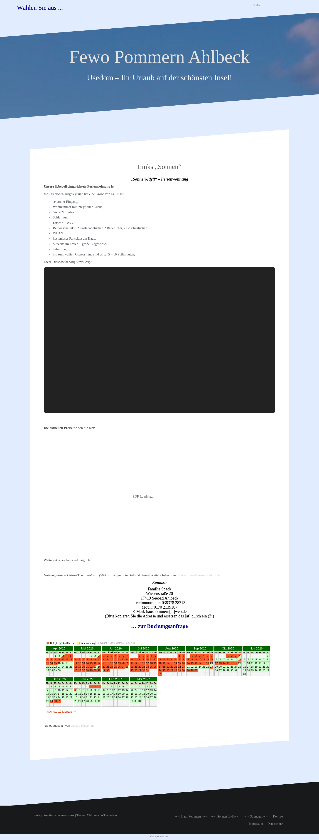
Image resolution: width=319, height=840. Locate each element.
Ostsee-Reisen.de (82, 725)
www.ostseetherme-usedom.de (199, 575)
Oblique (92, 815)
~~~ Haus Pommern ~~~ (191, 816)
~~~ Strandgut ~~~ (256, 816)
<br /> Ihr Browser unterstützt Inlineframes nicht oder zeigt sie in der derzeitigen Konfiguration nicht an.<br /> (159, 679)
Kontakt (278, 816)
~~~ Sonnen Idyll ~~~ (225, 816)
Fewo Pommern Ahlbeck (159, 57)
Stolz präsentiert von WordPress (54, 815)
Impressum (256, 823)
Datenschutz (275, 823)
